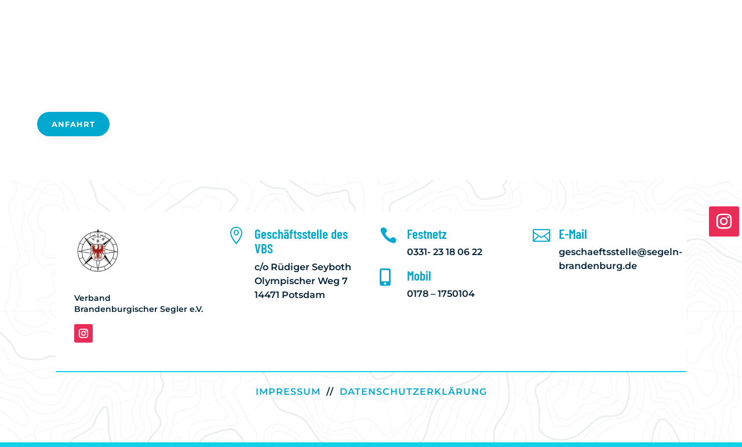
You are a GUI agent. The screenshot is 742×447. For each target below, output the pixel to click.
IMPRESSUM (288, 391)
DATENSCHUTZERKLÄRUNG (413, 391)
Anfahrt (73, 124)
